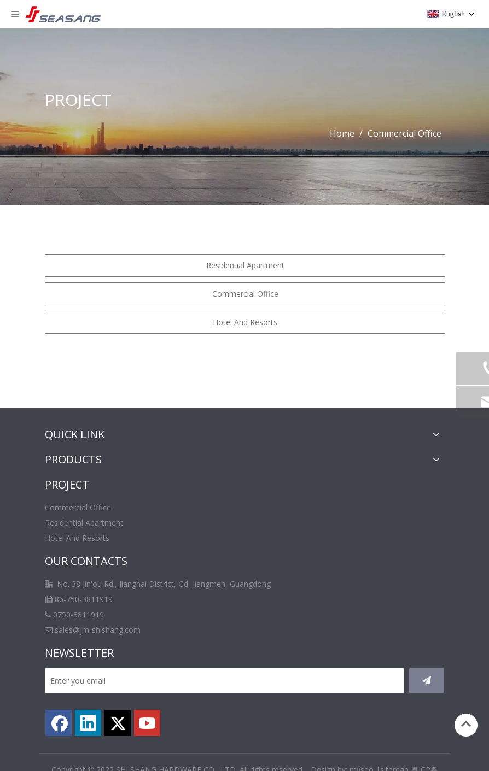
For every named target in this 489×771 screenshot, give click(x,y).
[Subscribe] (426, 680)
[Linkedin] (88, 723)
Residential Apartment (245, 265)
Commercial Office (245, 294)
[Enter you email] (224, 680)
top (466, 724)
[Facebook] (58, 723)
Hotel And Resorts (245, 322)
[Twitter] (117, 723)
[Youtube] (147, 723)
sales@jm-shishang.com (98, 630)
